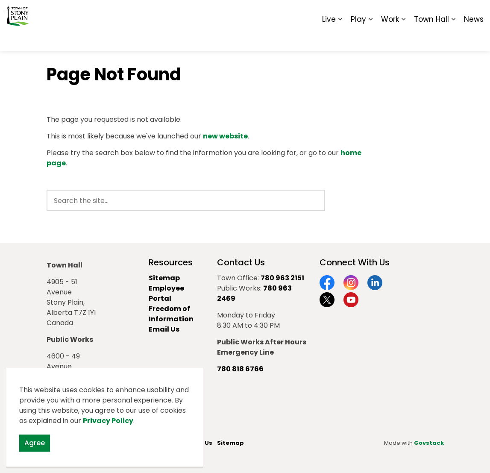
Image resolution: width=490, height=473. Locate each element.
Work (390, 38)
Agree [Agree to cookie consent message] (34, 443)
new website (225, 136)
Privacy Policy (108, 421)
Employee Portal (166, 293)
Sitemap (446, 13)
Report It (412, 13)
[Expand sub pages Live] (340, 38)
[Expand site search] (475, 13)
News (474, 38)
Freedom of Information (171, 314)
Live (329, 38)
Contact (379, 13)
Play (358, 38)
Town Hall (431, 38)
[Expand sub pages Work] (403, 38)
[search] (186, 200)
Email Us (164, 329)
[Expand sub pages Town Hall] (453, 38)
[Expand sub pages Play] (370, 38)
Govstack (429, 443)
